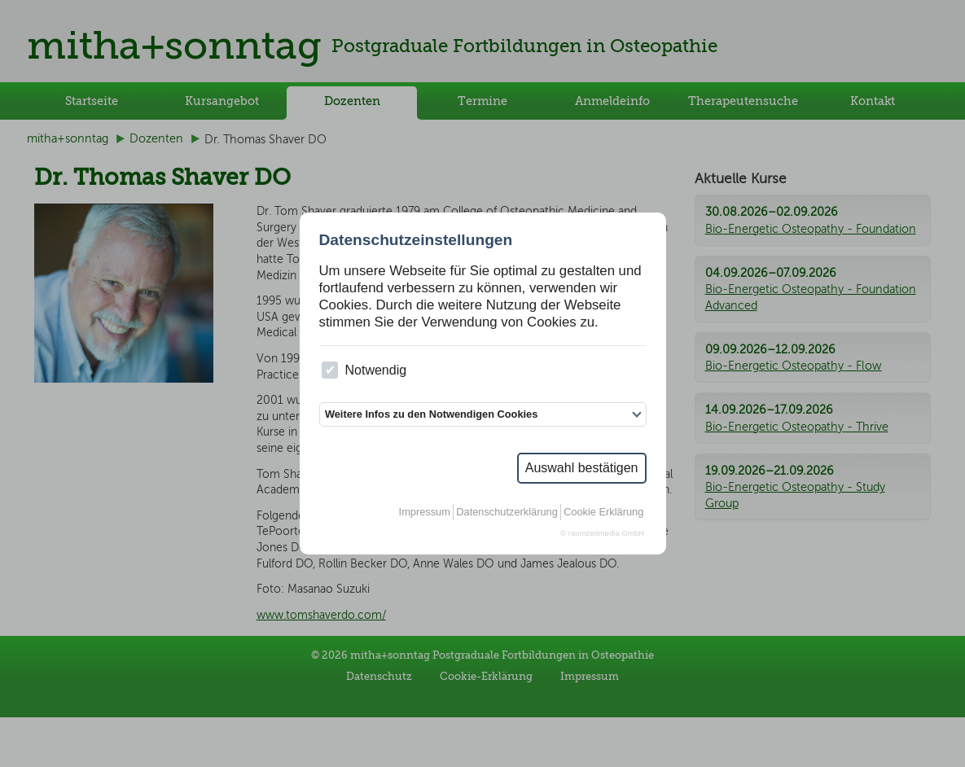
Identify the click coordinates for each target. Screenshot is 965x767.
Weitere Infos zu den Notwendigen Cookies (431, 414)
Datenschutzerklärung (506, 512)
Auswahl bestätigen (581, 468)
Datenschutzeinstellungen (416, 240)
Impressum (424, 512)
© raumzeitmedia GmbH (602, 532)
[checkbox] (330, 370)
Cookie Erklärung (603, 512)
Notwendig (364, 370)
